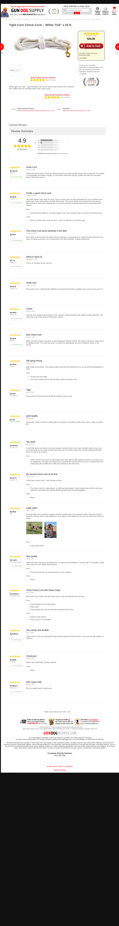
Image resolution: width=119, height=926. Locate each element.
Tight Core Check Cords (81, 19)
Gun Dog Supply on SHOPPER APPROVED (88, 739)
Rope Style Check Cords (62, 19)
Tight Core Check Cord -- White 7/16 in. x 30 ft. (77, 110)
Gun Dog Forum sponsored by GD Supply (30, 739)
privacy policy (52, 766)
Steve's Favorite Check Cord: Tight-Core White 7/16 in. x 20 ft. (36, 110)
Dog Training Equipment (22, 19)
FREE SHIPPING (70, 6)
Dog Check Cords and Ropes (42, 19)
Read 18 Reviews (91, 36)
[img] (91, 34)
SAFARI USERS (60, 770)
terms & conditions (66, 766)
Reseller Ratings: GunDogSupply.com (59, 739)
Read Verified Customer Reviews (42, 77)
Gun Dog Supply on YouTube (81, 737)
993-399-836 (59, 755)
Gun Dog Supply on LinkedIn (60, 737)
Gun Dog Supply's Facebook (39, 737)
